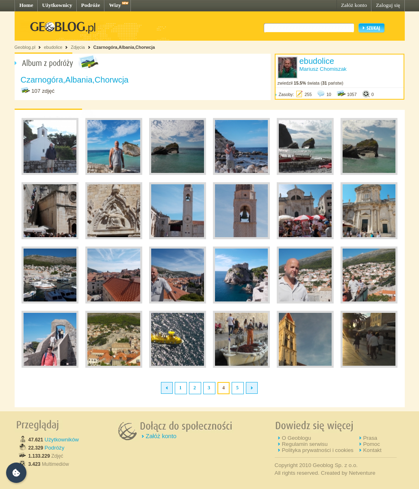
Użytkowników (62, 440)
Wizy (115, 5)
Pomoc (371, 444)
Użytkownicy (57, 5)
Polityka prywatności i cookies (317, 450)
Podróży (55, 448)
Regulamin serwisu (305, 444)
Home (26, 5)
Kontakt (372, 450)
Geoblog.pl (25, 47)
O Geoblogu (296, 438)
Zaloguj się (388, 5)
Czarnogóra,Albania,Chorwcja (124, 47)
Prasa (370, 438)
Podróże (90, 5)
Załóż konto (354, 5)
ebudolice (53, 47)
